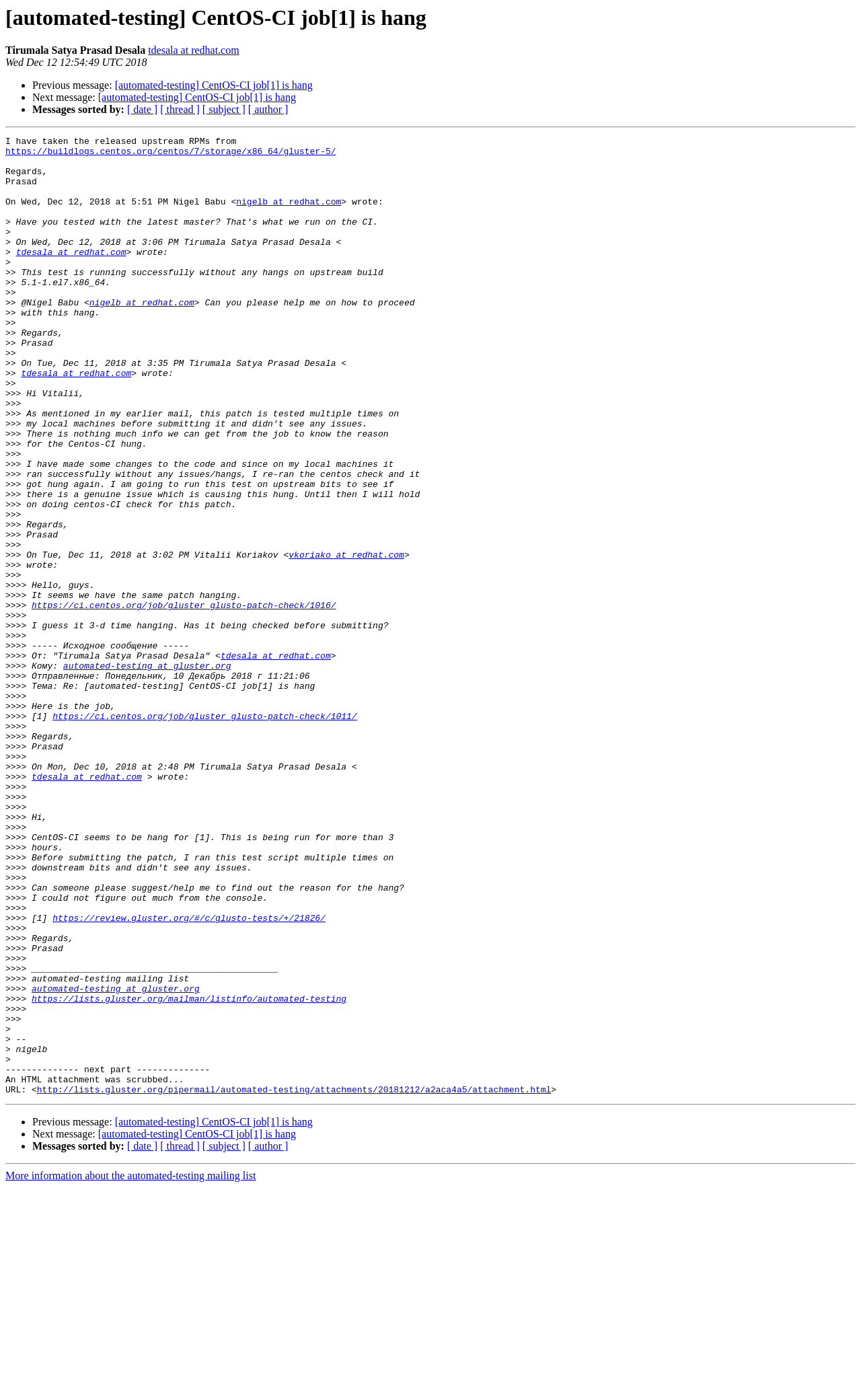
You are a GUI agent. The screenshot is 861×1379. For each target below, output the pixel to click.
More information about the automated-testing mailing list (130, 1367)
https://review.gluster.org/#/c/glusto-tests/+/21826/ (189, 1075)
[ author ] (268, 109)
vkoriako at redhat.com (346, 639)
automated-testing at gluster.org (147, 772)
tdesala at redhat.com (193, 50)
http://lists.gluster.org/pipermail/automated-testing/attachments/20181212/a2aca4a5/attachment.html (294, 1281)
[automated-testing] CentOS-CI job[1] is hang (214, 85)
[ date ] (142, 109)
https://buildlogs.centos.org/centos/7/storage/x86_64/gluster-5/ (170, 155)
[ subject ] (224, 109)
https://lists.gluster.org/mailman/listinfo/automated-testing (189, 1172)
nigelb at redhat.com (288, 215)
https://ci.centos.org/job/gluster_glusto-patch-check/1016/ (184, 700)
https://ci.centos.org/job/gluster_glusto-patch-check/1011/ (204, 833)
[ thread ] (180, 109)
